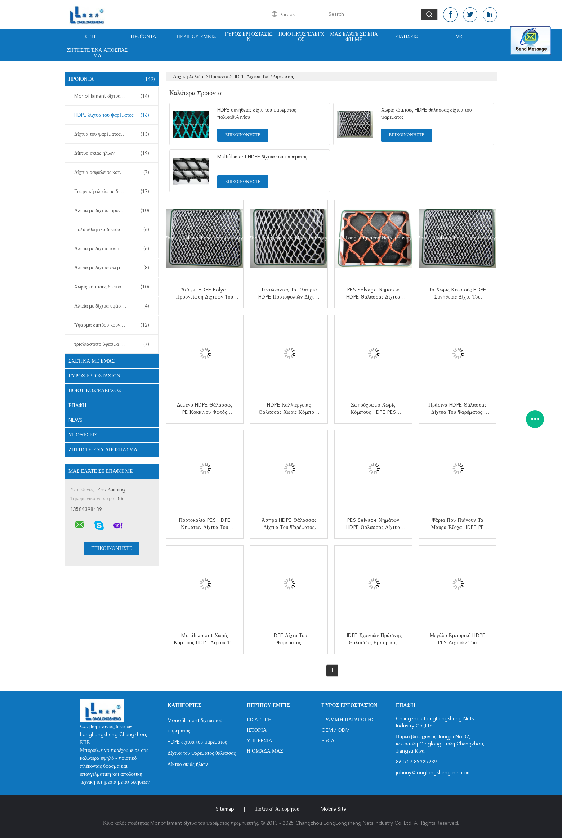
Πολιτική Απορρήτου (277, 809)
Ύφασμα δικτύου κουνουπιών (111, 325)
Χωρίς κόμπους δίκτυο (111, 287)
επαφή (77, 405)
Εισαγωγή (259, 719)
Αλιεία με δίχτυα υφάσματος (111, 306)
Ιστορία (257, 730)
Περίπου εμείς (196, 36)
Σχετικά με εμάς (91, 361)
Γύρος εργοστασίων (249, 37)
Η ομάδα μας (265, 751)
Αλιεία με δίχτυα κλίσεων (111, 248)
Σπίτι (91, 36)
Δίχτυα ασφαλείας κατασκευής (111, 172)
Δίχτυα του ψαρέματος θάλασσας (111, 134)
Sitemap (225, 809)
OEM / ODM (335, 730)
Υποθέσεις (82, 435)
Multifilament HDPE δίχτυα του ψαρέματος (262, 157)
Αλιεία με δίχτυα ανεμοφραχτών (111, 268)
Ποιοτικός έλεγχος (301, 37)
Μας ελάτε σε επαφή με (354, 37)
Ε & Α (328, 740)
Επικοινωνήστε (242, 135)
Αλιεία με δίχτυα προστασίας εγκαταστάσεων (113, 210)
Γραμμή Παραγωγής (347, 719)
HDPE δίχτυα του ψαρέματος (111, 115)
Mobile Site (333, 809)
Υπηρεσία (259, 740)
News (75, 420)
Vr (459, 36)
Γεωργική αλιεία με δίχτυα (111, 191)
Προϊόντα (143, 36)
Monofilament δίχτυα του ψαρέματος (113, 96)
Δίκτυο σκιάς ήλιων (111, 153)
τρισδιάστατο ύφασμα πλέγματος (111, 344)
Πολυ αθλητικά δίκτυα (111, 229)
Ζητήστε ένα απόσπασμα (97, 53)
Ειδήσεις (406, 36)
